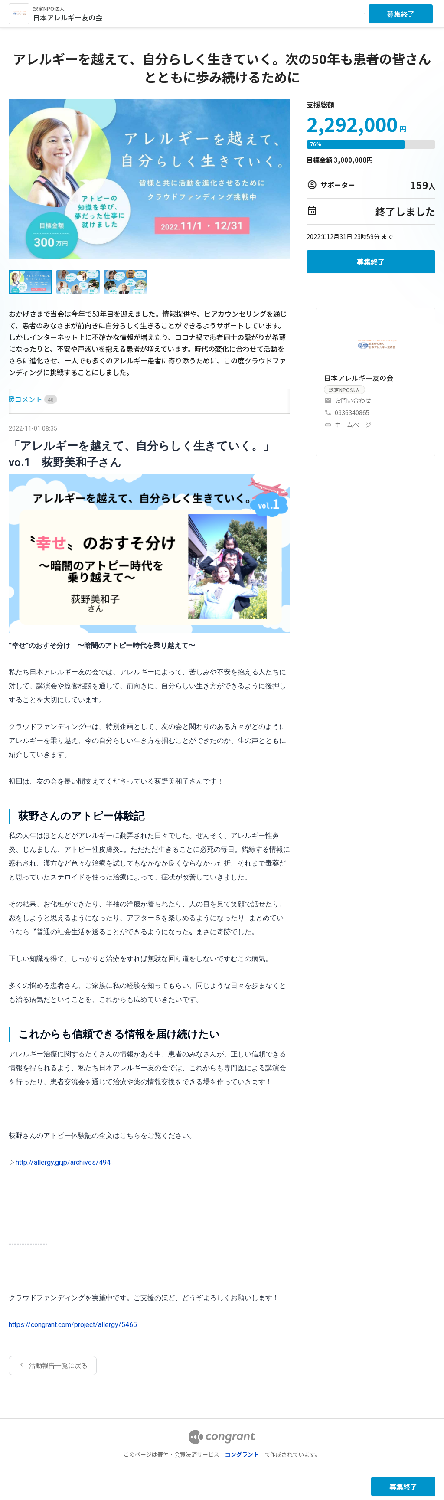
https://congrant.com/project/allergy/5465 (73, 1324)
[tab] (19, 399)
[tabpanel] (149, 898)
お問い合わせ (353, 400)
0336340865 (352, 412)
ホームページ (353, 424)
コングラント (242, 1454)
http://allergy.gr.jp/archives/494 (63, 1162)
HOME (19, 399)
